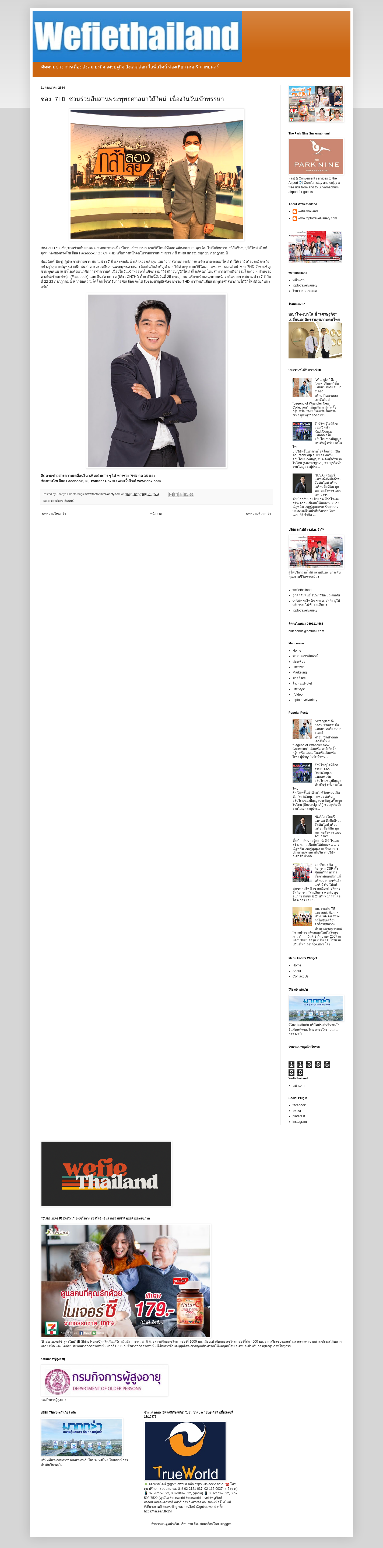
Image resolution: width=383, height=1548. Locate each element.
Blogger (225, 1524)
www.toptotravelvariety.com (317, 218)
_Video (298, 694)
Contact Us (300, 976)
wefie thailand (308, 211)
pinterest (299, 1116)
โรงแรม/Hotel (302, 683)
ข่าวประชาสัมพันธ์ (62, 500)
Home (297, 650)
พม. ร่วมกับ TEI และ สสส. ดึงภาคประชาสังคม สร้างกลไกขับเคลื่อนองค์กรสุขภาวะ (327, 916)
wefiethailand (302, 590)
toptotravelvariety (305, 285)
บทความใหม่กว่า (54, 514)
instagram (300, 1122)
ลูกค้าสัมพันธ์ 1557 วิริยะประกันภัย (316, 595)
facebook (299, 1105)
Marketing (300, 672)
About (297, 971)
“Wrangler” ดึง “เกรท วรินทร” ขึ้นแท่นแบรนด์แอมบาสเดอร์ (328, 385)
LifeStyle (299, 689)
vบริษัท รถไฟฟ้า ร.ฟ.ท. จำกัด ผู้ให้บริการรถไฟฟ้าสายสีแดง (316, 603)
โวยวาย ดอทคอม (305, 291)
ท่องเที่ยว (299, 662)
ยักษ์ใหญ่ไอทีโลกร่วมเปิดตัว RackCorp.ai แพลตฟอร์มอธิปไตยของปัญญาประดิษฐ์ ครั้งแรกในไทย (317, 435)
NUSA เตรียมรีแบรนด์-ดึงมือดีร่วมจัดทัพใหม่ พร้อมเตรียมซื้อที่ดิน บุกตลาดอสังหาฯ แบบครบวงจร (328, 485)
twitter (297, 1110)
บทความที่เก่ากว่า (258, 514)
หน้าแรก (156, 514)
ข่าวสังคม (299, 678)
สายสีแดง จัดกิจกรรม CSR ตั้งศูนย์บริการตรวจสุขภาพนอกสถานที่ (328, 870)
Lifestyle (298, 667)
